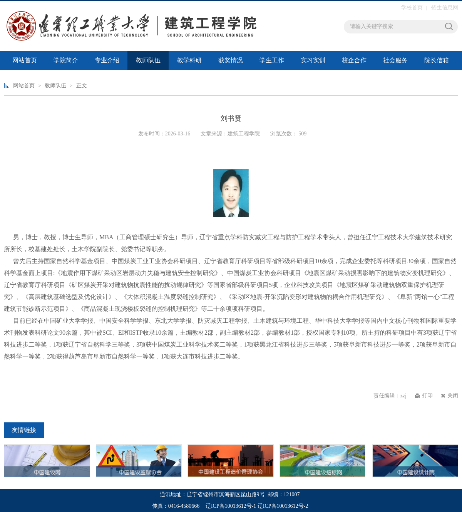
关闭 (452, 396)
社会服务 (395, 60)
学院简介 (66, 60)
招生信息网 (444, 7)
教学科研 (189, 60)
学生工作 (271, 60)
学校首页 (412, 7)
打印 (427, 396)
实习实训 (313, 60)
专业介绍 (107, 60)
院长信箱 (436, 60)
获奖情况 (230, 60)
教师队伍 (148, 60)
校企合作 (354, 60)
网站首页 (24, 60)
